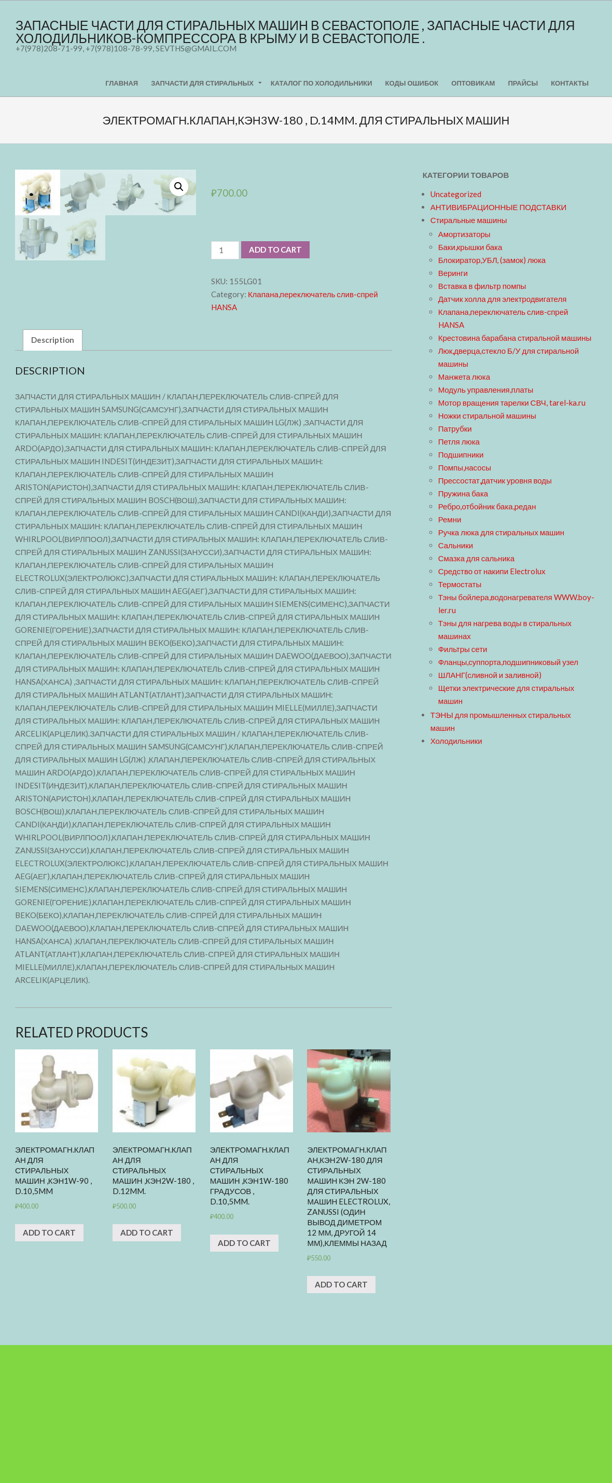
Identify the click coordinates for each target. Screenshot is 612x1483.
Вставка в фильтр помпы (482, 285)
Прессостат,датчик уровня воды (495, 480)
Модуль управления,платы (486, 389)
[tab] (52, 478)
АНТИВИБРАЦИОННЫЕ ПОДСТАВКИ (498, 207)
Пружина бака (463, 493)
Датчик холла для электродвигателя (502, 298)
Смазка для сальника (476, 558)
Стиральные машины (468, 220)
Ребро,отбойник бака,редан (487, 506)
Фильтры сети (463, 649)
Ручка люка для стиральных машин (501, 532)
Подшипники (461, 454)
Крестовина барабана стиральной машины (515, 337)
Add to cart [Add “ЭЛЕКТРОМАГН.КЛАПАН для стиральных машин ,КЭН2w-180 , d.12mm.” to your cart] (146, 1370)
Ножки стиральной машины (487, 415)
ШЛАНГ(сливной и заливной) (489, 675)
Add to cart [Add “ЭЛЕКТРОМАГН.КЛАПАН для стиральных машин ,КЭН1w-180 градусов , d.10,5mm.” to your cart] (244, 1380)
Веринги (453, 273)
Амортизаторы (464, 234)
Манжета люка (464, 376)
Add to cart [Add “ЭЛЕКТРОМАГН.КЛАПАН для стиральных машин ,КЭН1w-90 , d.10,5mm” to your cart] (49, 1370)
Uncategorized (455, 194)
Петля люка (459, 441)
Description (52, 477)
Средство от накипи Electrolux (492, 571)
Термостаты (460, 584)
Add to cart (275, 249)
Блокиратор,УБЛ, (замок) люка (492, 260)
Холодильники (456, 740)
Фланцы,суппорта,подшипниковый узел (508, 662)
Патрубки (455, 428)
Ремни (450, 519)
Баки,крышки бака (470, 247)
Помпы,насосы (464, 467)
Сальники (456, 545)
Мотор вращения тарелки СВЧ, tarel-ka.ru (512, 402)
